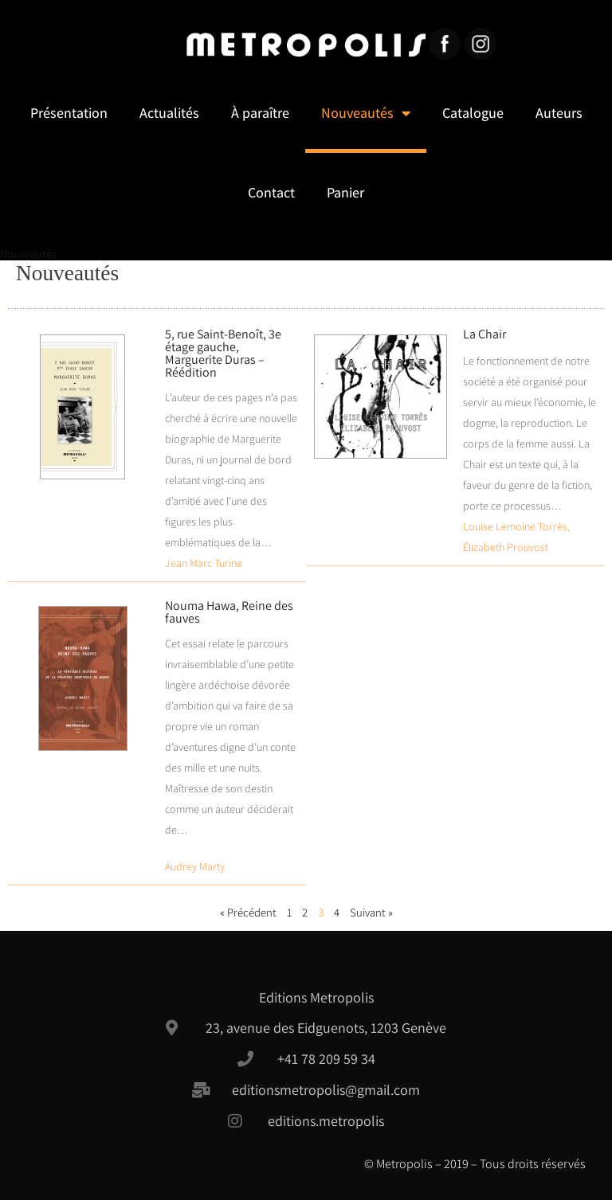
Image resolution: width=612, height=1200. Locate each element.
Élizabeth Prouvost (505, 547)
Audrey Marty (195, 866)
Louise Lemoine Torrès (515, 526)
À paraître (260, 113)
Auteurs (559, 113)
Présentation (69, 113)
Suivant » (371, 912)
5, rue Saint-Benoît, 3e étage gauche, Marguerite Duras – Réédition (223, 353)
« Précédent (248, 912)
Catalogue (473, 113)
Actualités (169, 113)
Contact (271, 192)
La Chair (484, 334)
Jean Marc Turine (203, 563)
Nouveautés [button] (365, 113)
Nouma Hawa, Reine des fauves (229, 612)
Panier (345, 192)
